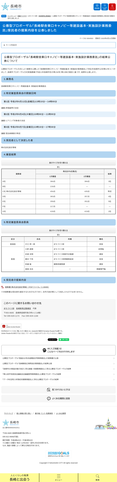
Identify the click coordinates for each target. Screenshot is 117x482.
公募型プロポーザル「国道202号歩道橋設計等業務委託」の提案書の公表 (30, 358)
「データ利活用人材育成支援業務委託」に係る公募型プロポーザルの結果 (31, 379)
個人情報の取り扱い (23, 413)
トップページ (12, 16)
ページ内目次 (11, 45)
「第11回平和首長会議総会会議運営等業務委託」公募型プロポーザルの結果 (32, 374)
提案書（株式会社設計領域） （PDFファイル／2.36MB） (27, 287)
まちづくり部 (9, 308)
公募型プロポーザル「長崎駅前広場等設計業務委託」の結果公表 (27, 364)
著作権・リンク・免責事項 (44, 413)
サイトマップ (8, 413)
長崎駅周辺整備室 (45, 16)
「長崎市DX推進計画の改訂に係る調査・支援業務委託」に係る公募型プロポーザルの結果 (37, 369)
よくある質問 (61, 413)
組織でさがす (22, 16)
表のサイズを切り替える (58, 163)
